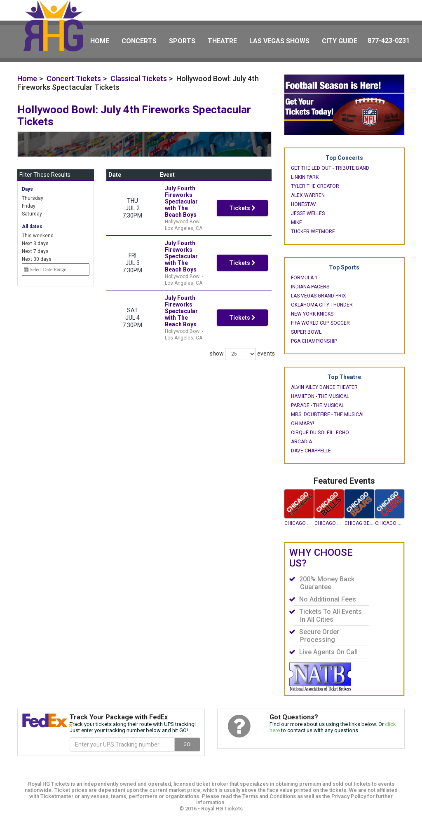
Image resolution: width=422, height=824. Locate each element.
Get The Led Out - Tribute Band (330, 168)
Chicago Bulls (329, 523)
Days (27, 189)
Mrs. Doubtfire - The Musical (328, 414)
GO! (187, 744)
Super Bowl (306, 332)
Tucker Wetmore (313, 231)
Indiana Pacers (310, 287)
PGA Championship (314, 341)
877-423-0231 (389, 40)
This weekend (38, 236)
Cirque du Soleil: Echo (320, 432)
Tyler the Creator (315, 186)
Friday (28, 206)
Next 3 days (35, 243)
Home (99, 41)
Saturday (32, 214)
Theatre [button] (222, 41)
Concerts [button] (139, 41)
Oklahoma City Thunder (322, 305)
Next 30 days (37, 259)
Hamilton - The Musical (320, 396)
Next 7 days (35, 251)
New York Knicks (312, 314)
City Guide (339, 41)
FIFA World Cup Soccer (320, 323)
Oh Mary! (302, 423)
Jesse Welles (308, 213)
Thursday (32, 198)
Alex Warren (308, 195)
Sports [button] (182, 41)
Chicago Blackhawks (299, 523)
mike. (297, 222)
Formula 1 (304, 278)
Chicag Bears (359, 523)
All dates (32, 226)
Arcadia (301, 442)
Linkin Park (305, 177)
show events (236, 334)
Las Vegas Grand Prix (318, 296)
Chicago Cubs (389, 523)
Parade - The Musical (317, 405)
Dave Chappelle (311, 451)
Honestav (303, 204)
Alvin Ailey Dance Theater (324, 387)
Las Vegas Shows (279, 41)
